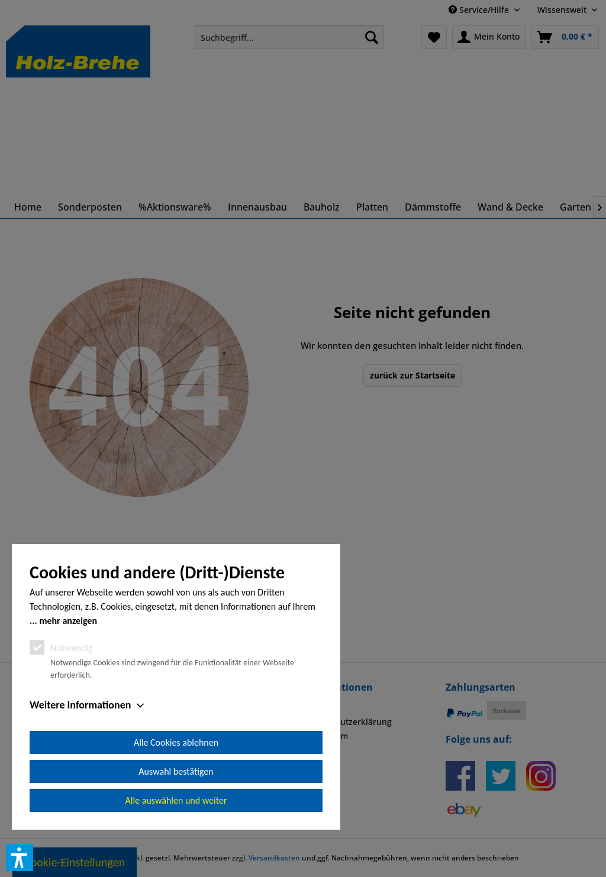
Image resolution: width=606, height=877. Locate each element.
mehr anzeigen (68, 620)
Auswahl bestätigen (175, 771)
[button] (19, 857)
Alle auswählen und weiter (176, 800)
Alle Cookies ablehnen (176, 742)
